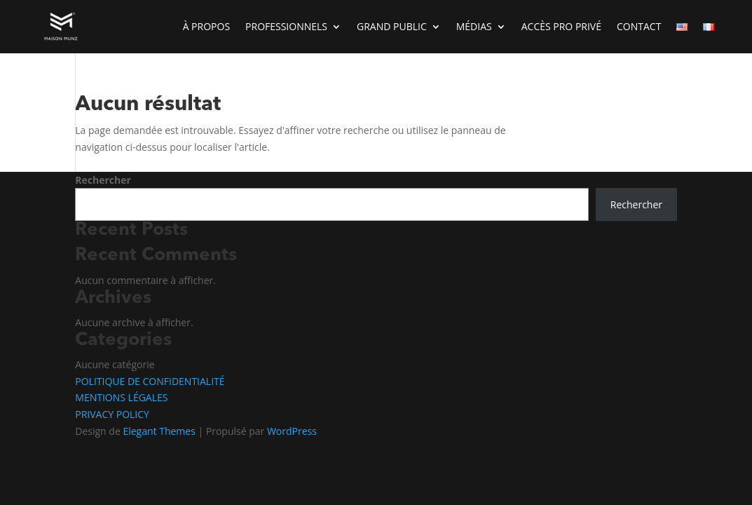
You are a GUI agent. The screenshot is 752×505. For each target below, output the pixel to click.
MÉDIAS (474, 26)
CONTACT (639, 26)
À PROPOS (206, 26)
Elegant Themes (159, 431)
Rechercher (103, 180)
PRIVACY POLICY (112, 414)
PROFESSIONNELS (286, 26)
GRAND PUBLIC (392, 26)
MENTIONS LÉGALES (121, 397)
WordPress (292, 431)
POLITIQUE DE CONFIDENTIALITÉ (149, 381)
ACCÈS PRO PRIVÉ (561, 26)
